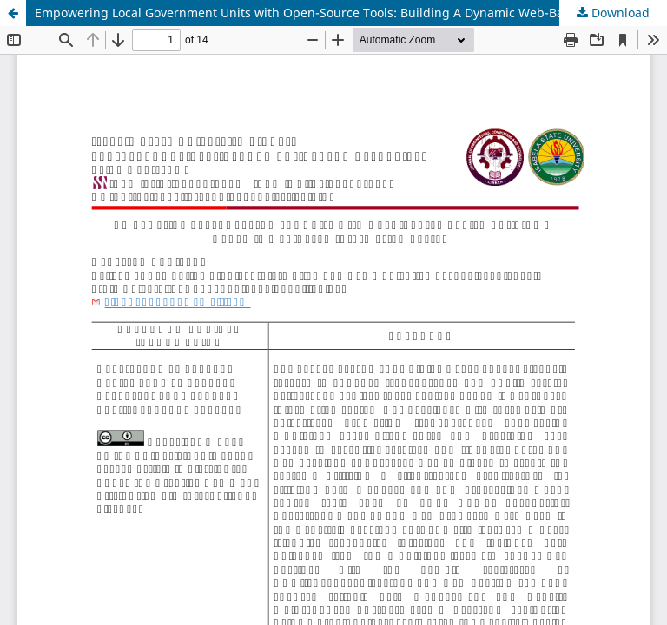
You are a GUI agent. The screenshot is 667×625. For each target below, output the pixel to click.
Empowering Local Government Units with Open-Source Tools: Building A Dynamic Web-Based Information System (351, 12)
